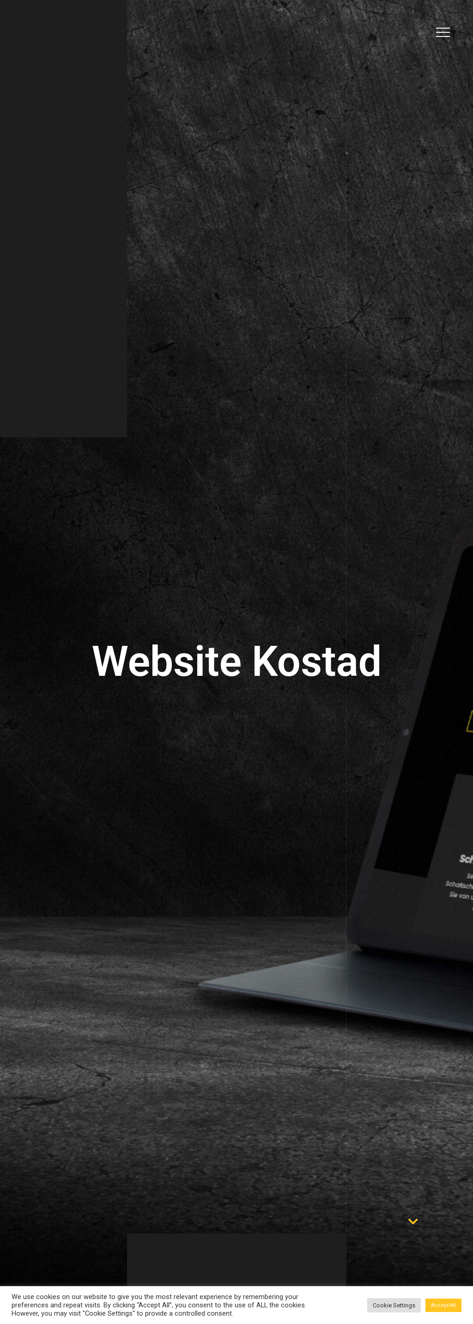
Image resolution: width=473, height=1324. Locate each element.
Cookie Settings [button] (394, 1305)
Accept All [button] (443, 1305)
